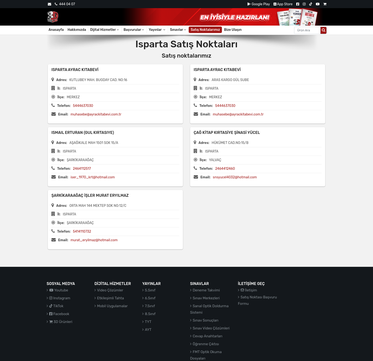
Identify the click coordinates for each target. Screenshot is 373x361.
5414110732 (82, 232)
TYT (148, 322)
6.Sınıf (150, 298)
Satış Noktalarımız (205, 30)
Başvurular (134, 30)
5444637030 (83, 106)
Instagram (59, 298)
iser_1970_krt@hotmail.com (93, 177)
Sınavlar (178, 30)
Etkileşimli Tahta (110, 298)
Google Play (258, 4)
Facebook (59, 314)
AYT (148, 330)
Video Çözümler (110, 290)
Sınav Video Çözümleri (211, 328)
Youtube (58, 290)
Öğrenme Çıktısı (206, 344)
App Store (283, 4)
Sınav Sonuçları (205, 320)
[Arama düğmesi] (323, 30)
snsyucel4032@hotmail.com (235, 177)
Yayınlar (157, 30)
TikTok (56, 306)
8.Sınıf (150, 314)
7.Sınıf (150, 306)
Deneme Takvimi (206, 290)
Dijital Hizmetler (105, 30)
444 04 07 (65, 4)
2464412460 (225, 169)
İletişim (249, 290)
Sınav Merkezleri (206, 298)
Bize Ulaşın (233, 30)
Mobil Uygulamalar (112, 306)
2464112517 (82, 169)
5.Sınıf (150, 290)
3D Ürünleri (60, 322)
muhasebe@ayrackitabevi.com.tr (96, 114)
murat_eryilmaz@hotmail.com (94, 240)
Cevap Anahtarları (207, 336)
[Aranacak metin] (307, 30)
